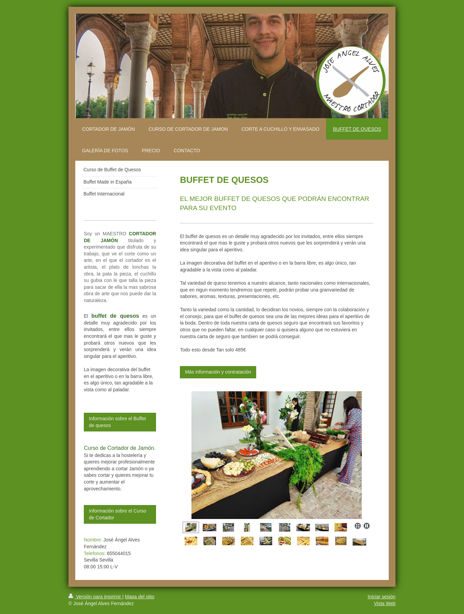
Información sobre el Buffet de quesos (117, 422)
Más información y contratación (218, 372)
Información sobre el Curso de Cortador (117, 514)
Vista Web (385, 603)
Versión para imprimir (95, 596)
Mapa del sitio (139, 596)
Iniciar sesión (382, 596)
